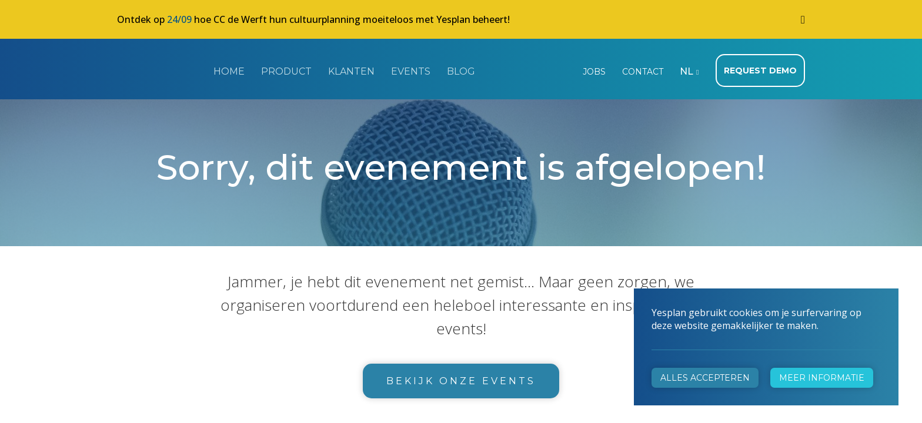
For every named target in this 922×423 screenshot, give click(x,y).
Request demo (760, 70)
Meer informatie (821, 377)
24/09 (179, 19)
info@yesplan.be (329, 308)
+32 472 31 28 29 (332, 291)
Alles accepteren (705, 377)
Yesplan (161, 69)
